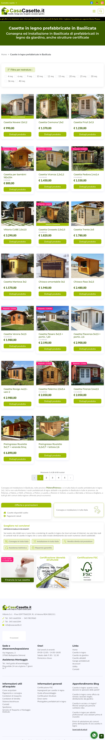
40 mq (22, 81)
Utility (74, 656)
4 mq (10, 76)
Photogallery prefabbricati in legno (51, 691)
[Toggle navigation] (94, 11)
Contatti (75, 659)
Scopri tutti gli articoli (79, 720)
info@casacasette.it (13, 625)
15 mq (61, 76)
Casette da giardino (80, 645)
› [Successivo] (70, 477)
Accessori (76, 654)
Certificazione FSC (45, 678)
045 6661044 (15, 621)
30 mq (94, 76)
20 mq (72, 76)
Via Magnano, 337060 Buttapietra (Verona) (13, 644)
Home (4, 54)
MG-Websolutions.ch (77, 736)
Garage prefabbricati (80, 651)
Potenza (57, 487)
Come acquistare (9, 680)
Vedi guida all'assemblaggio (17, 653)
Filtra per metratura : (20, 69)
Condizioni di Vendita (11, 689)
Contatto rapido (8, 3)
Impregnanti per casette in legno (50, 680)
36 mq (11, 81)
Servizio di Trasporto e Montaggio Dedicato (16, 701)
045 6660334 (15, 618)
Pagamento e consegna (12, 683)
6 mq (20, 76)
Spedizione (7, 697)
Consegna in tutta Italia (73, 731)
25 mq (83, 76)
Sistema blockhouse (10, 691)
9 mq (29, 76)
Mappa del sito (55, 731)
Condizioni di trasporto (12, 686)
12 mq (51, 76)
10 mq (40, 76)
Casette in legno (79, 642)
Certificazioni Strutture (46, 686)
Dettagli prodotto (17, 134)
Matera (49, 487)
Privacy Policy (27, 731)
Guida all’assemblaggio (46, 683)
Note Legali (41, 731)
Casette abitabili (79, 648)
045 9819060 (30, 618)
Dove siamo (42, 689)
